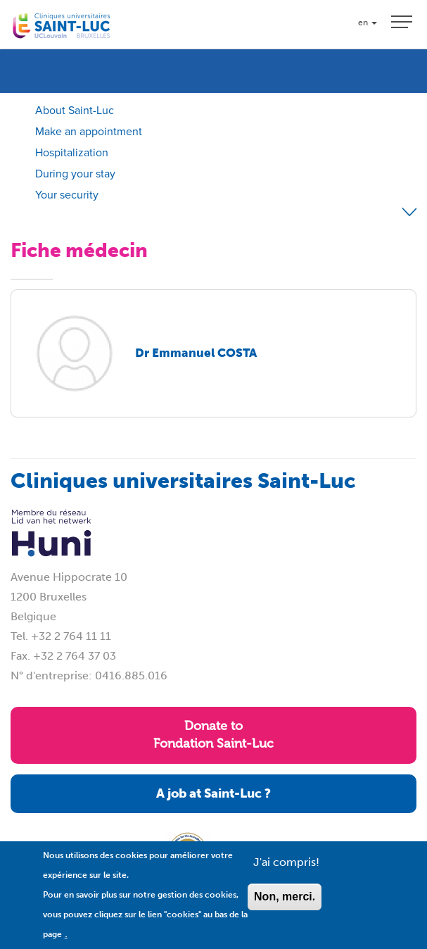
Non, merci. (284, 906)
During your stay (75, 173)
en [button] (367, 22)
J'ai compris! (286, 872)
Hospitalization (71, 152)
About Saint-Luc (74, 110)
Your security (66, 195)
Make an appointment (88, 131)
